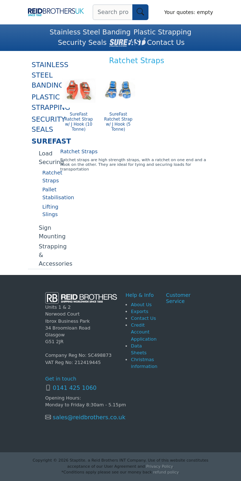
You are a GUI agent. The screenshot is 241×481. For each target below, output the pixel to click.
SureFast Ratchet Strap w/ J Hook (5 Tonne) (118, 121)
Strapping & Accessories (45, 255)
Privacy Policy (159, 466)
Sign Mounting (45, 232)
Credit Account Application (144, 331)
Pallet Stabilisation (47, 193)
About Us (141, 304)
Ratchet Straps (47, 176)
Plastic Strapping (162, 32)
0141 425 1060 (74, 387)
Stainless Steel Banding (90, 32)
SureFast (42, 141)
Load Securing (45, 157)
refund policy (165, 472)
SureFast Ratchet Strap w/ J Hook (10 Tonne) (79, 121)
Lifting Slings (47, 211)
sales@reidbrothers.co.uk (88, 417)
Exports (139, 311)
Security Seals (82, 42)
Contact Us (166, 42)
